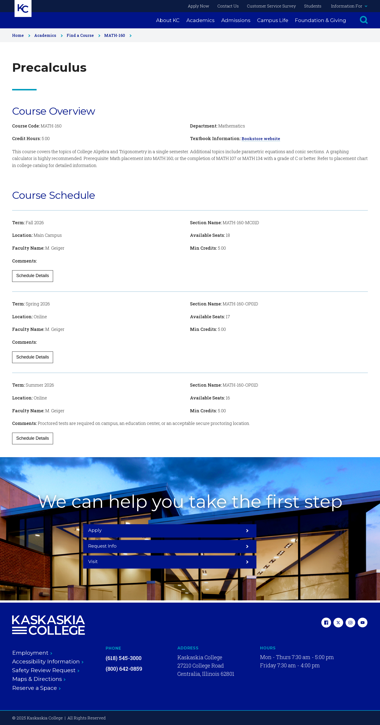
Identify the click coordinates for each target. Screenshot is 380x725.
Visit (264, 545)
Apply (115, 545)
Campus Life (272, 20)
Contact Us (228, 6)
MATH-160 (117, 35)
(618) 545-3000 (124, 657)
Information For (349, 6)
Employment (32, 652)
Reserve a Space (36, 687)
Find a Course (82, 35)
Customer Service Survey (271, 6)
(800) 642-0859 (124, 668)
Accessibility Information (48, 661)
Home (20, 35)
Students (312, 6)
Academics (200, 20)
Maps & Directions (39, 679)
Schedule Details (32, 275)
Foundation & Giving (320, 20)
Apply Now (198, 6)
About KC (168, 20)
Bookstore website (262, 138)
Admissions (235, 20)
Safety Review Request (45, 670)
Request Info (190, 545)
